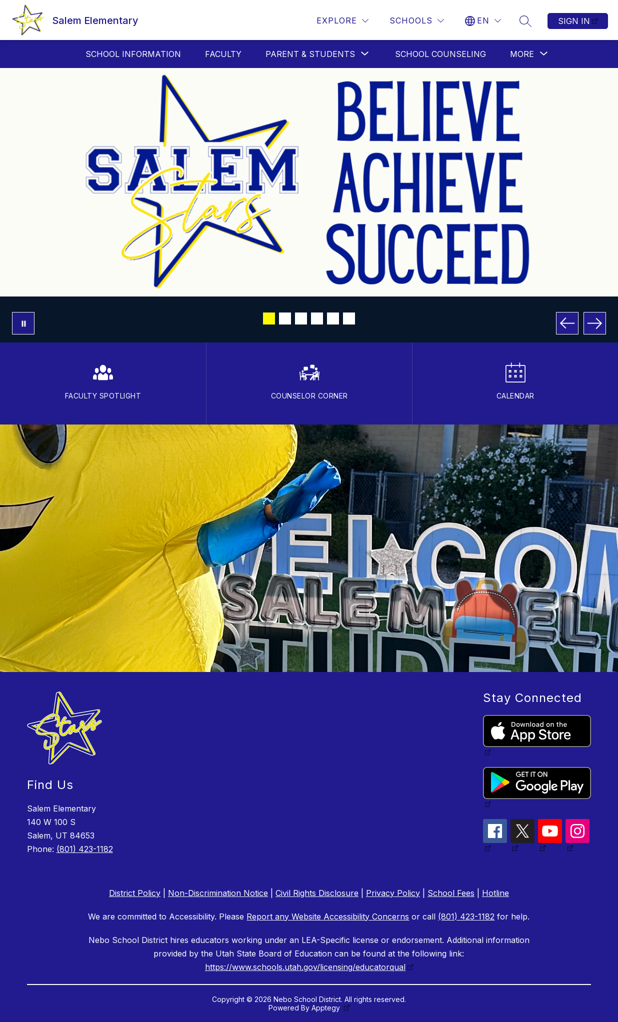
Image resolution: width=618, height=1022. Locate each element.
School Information (133, 54)
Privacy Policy (393, 893)
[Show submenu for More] (522, 54)
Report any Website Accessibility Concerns (327, 917)
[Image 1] (269, 318)
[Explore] (342, 20)
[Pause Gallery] (23, 323)
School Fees (451, 893)
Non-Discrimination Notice (218, 893)
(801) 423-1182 (84, 849)
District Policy (134, 893)
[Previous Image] (567, 323)
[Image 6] (349, 318)
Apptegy (327, 1008)
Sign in (574, 21)
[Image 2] (285, 318)
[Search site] (526, 21)
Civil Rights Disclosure (317, 893)
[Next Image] (595, 323)
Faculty (223, 54)
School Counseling (440, 54)
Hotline (495, 893)
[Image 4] (317, 318)
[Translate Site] (483, 20)
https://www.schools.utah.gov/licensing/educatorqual (305, 967)
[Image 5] (333, 318)
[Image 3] (301, 318)
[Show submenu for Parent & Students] (310, 54)
